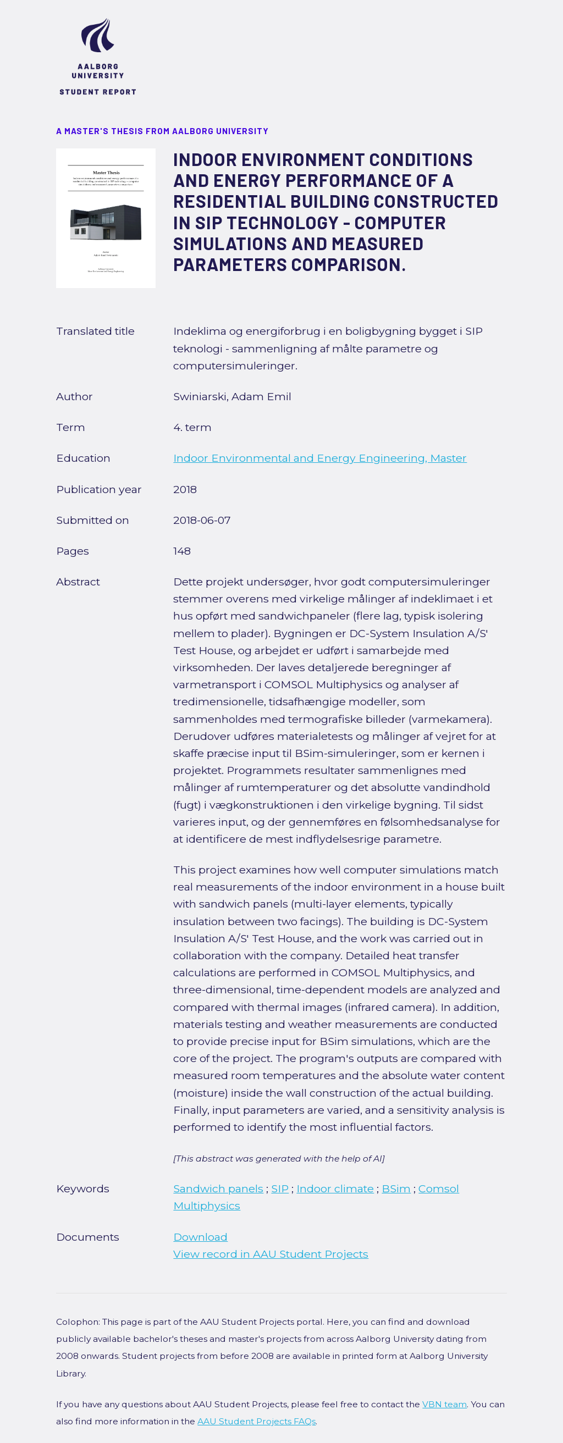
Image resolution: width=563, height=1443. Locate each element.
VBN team (444, 1404)
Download (200, 1236)
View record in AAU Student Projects (270, 1253)
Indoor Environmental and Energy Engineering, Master (320, 458)
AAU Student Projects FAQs (256, 1421)
